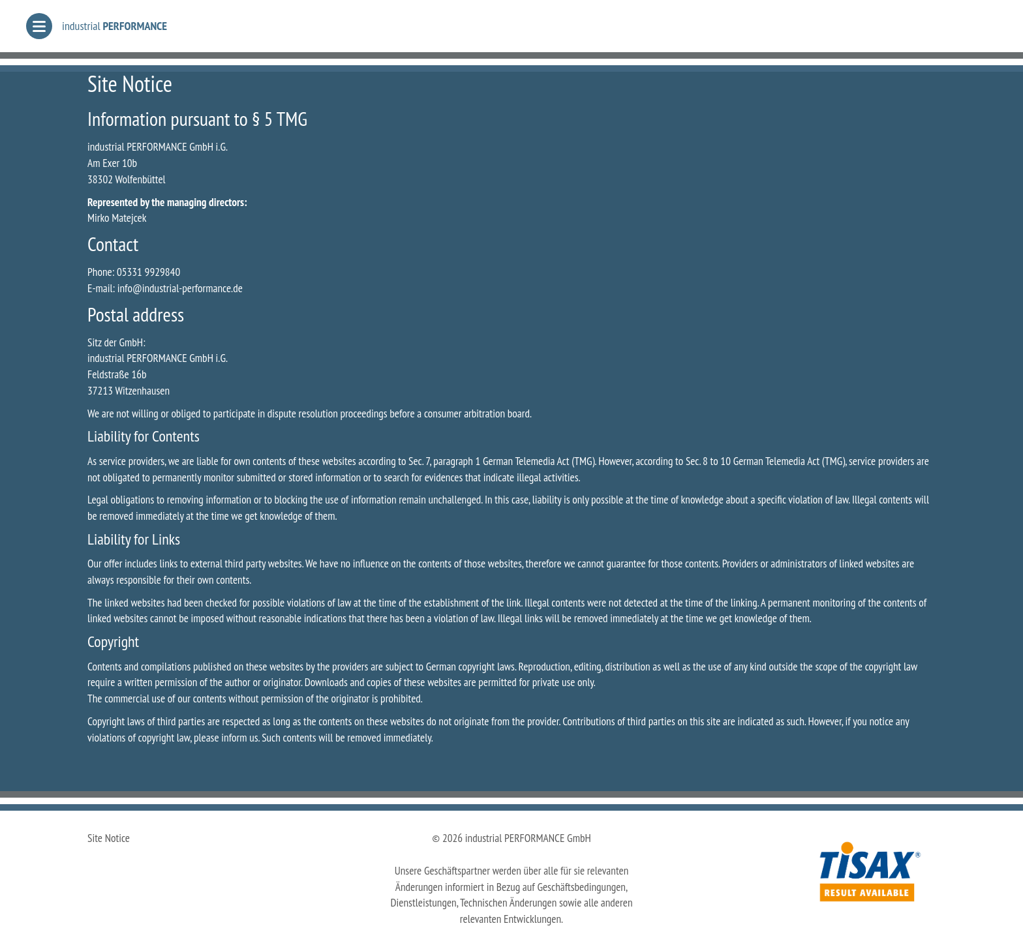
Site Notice (108, 837)
